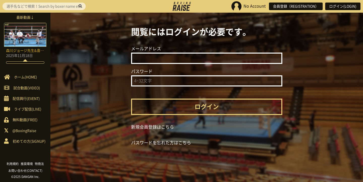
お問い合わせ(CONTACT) (25, 170)
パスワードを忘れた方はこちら (161, 143)
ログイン (207, 107)
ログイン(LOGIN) (342, 6)
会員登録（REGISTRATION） (296, 6)
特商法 (39, 163)
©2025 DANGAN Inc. (25, 176)
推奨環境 (27, 163)
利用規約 (13, 163)
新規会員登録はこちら (152, 127)
